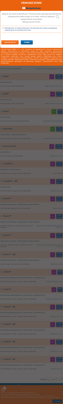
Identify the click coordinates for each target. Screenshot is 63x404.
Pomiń (27, 42)
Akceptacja (9, 42)
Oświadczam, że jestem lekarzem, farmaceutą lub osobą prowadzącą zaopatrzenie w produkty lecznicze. (31, 29)
